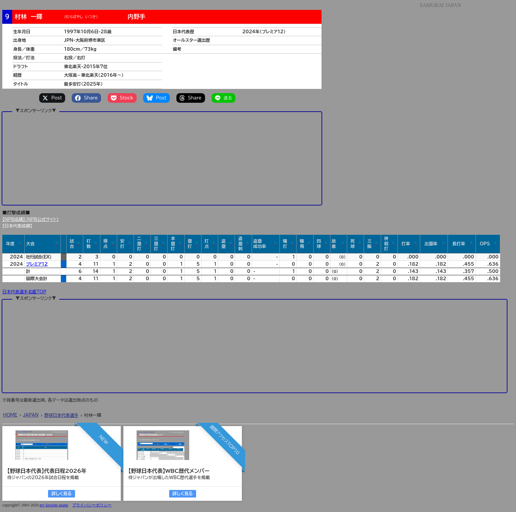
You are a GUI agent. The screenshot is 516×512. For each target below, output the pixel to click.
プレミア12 (37, 264)
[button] (20, 244)
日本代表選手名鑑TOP (24, 292)
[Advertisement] (162, 158)
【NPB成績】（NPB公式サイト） (30, 219)
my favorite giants (53, 505)
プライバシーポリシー (92, 505)
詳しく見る (61, 494)
